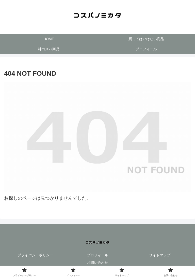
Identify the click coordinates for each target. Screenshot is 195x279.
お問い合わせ (97, 262)
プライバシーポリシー (35, 255)
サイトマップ (159, 255)
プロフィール (97, 255)
